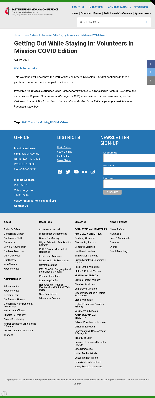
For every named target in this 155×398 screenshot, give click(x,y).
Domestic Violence (85, 246)
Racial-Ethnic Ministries (87, 266)
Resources (142, 5)
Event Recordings (119, 251)
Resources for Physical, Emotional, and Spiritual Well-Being (54, 287)
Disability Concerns (85, 238)
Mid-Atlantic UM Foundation (54, 260)
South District (64, 151)
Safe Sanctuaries (48, 294)
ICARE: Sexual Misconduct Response (53, 250)
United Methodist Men (86, 353)
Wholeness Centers (49, 298)
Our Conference (12, 255)
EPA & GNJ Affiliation (15, 246)
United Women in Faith (86, 357)
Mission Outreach (86, 275)
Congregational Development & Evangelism (90, 332)
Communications (48, 264)
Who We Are (10, 264)
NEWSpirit (115, 233)
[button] (152, 3)
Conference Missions (86, 288)
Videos (64, 122)
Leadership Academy (50, 256)
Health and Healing (85, 251)
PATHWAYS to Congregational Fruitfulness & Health (55, 270)
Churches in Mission (85, 284)
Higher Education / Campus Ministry (89, 305)
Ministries (97, 5)
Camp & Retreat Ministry (88, 279)
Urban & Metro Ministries (88, 362)
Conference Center (14, 233)
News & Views (118, 229)
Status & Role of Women (88, 271)
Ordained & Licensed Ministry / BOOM (90, 343)
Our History (10, 260)
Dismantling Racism (85, 242)
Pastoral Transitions (49, 276)
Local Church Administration (18, 330)
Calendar (114, 242)
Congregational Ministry (85, 316)
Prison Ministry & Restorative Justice (90, 261)
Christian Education (85, 326)
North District (64, 147)
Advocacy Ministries (88, 233)
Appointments (11, 268)
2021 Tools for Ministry (35, 122)
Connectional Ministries (91, 229)
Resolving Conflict (48, 280)
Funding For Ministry (15, 315)
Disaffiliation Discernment (53, 233)
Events (113, 246)
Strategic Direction (14, 251)
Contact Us (9, 242)
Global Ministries (84, 299)
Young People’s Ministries (88, 366)
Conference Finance (14, 299)
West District (64, 160)
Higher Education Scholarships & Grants (20, 325)
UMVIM (54, 122)
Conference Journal (49, 229)
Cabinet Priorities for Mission (90, 322)
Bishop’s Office (12, 229)
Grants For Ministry (14, 319)
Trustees (8, 335)
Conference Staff (13, 238)
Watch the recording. (26, 68)
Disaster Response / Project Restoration (90, 294)
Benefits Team (11, 295)
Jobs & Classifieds (120, 238)
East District (63, 156)
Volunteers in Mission (86, 311)
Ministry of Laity (83, 337)
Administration (120, 5)
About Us (79, 5)
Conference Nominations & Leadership (18, 305)
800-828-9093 (26, 164)
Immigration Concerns (86, 255)
